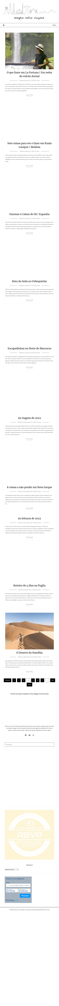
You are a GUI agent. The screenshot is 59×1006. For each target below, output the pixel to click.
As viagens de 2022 (29, 418)
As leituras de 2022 (29, 518)
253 (53, 680)
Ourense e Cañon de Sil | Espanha (29, 214)
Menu (54, 25)
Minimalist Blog (36, 908)
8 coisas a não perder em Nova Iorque (29, 487)
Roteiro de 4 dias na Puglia (29, 585)
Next (29, 684)
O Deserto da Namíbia (29, 652)
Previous (7, 680)
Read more (29, 95)
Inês (38, 80)
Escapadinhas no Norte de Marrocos (29, 348)
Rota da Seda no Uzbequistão (29, 281)
